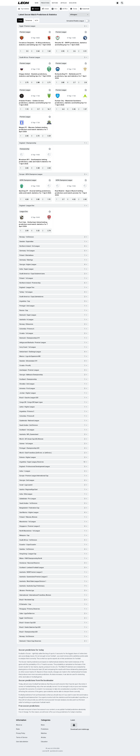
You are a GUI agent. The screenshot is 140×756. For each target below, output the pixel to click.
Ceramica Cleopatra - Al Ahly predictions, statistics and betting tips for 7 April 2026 (35, 44)
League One (24, 211)
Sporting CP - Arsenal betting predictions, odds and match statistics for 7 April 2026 (35, 192)
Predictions (45, 3)
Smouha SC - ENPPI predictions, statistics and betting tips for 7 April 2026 (71, 44)
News (36, 3)
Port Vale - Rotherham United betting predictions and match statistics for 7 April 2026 (33, 224)
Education (72, 3)
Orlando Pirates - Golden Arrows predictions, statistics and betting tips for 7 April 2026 (35, 103)
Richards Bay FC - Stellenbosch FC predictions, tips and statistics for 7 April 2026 (70, 76)
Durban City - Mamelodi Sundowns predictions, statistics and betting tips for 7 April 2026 (71, 103)
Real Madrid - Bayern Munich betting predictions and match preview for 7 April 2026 (71, 193)
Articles (64, 3)
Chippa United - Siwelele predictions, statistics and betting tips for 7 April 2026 (35, 75)
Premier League (25, 32)
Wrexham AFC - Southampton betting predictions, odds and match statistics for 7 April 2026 (35, 162)
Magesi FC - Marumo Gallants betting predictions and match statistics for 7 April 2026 (33, 129)
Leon (73, 720)
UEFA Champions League (28, 180)
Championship (24, 149)
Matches (55, 3)
